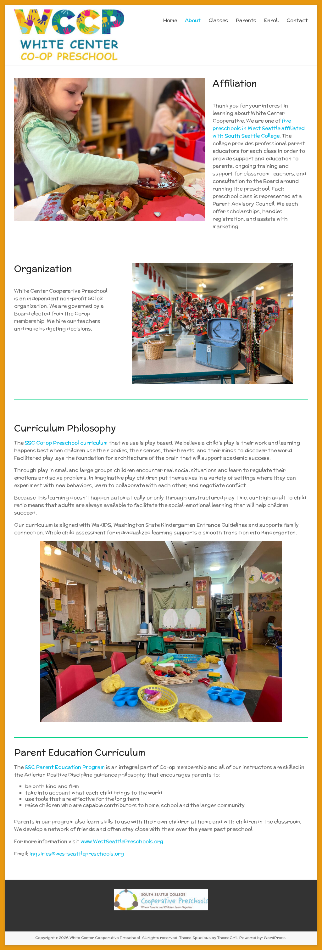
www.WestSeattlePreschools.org (121, 841)
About (193, 20)
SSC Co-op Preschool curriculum (66, 442)
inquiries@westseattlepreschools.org (77, 853)
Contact (297, 20)
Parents (246, 20)
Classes (218, 20)
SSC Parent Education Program (65, 767)
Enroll (271, 20)
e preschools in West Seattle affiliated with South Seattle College (259, 128)
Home (170, 20)
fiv (285, 120)
